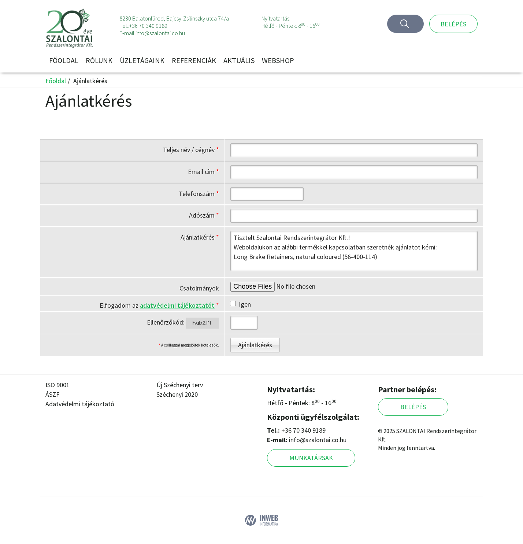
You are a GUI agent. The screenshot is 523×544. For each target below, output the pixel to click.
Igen (240, 304)
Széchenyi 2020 (177, 394)
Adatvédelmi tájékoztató (79, 404)
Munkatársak (311, 458)
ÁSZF (52, 394)
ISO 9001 (57, 385)
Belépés (453, 24)
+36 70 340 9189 (148, 25)
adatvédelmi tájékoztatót (177, 305)
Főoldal (63, 60)
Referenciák (194, 60)
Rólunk (99, 60)
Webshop (278, 60)
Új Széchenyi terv (179, 385)
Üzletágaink (142, 60)
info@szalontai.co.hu (160, 33)
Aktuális (239, 60)
